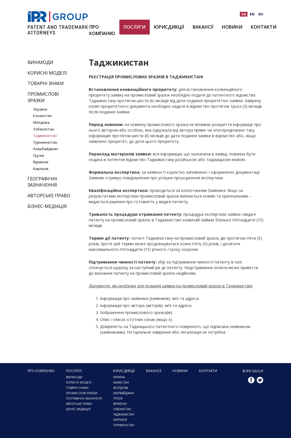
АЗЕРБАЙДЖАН (123, 393)
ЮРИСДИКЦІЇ (169, 27)
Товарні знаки (46, 83)
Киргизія (40, 168)
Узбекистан (43, 129)
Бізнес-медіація (47, 206)
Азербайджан (45, 148)
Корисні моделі (47, 73)
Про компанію (102, 30)
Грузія (38, 155)
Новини (232, 27)
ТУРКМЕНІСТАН (123, 425)
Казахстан (42, 115)
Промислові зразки (43, 97)
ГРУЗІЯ (117, 398)
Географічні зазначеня (84, 398)
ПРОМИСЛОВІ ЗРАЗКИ (81, 393)
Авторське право (49, 195)
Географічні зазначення (42, 182)
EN (252, 14)
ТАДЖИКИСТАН (123, 414)
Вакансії (203, 27)
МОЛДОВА (120, 388)
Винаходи (40, 62)
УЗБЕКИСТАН (122, 409)
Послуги (135, 27)
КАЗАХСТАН (121, 382)
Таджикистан (45, 135)
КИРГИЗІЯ (120, 420)
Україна (40, 109)
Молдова (41, 122)
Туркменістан (45, 142)
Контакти (263, 27)
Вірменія (40, 161)
